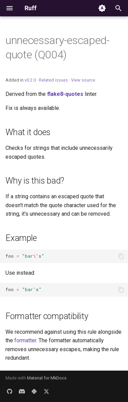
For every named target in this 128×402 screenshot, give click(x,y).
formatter (25, 340)
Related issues (53, 80)
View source (83, 80)
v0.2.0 (30, 80)
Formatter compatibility (46, 316)
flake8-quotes (65, 94)
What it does (28, 132)
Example (21, 238)
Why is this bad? (34, 181)
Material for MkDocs (47, 378)
